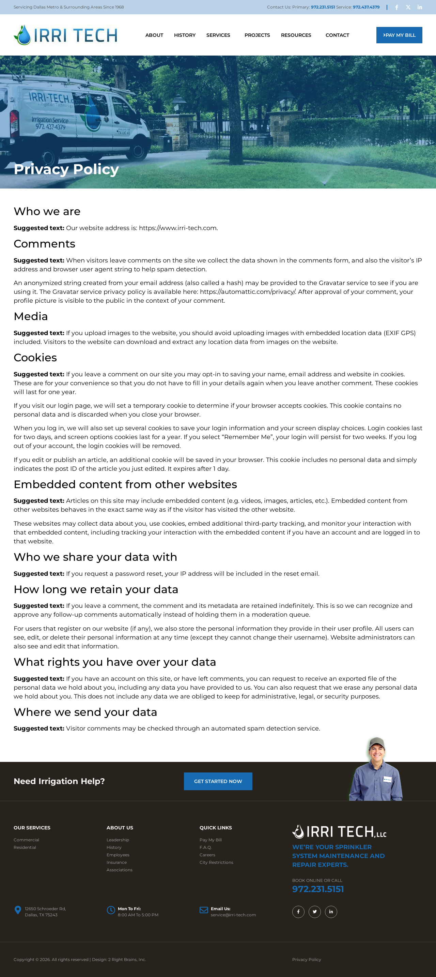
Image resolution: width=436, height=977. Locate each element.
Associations (120, 869)
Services (220, 35)
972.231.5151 (323, 7)
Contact (337, 35)
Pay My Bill (211, 839)
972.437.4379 (366, 7)
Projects (257, 35)
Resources (298, 35)
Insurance (117, 862)
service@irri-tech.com (233, 914)
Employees (118, 854)
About (154, 35)
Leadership (118, 839)
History (185, 35)
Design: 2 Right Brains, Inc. (119, 959)
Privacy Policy (306, 959)
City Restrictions (216, 862)
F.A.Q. (206, 847)
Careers (207, 854)
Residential (25, 847)
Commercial (26, 839)
